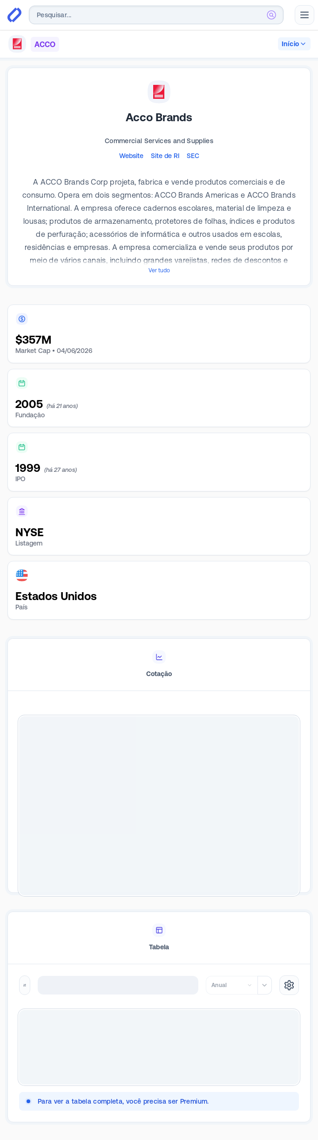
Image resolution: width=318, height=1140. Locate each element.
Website (131, 155)
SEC (193, 155)
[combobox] (156, 15)
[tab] (159, 665)
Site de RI (165, 155)
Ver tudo (159, 270)
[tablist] (159, 665)
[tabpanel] (159, 806)
